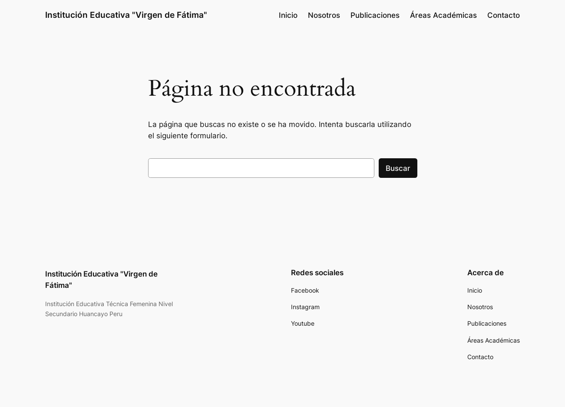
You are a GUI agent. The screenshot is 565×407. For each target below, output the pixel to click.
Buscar (398, 168)
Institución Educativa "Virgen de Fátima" (126, 15)
